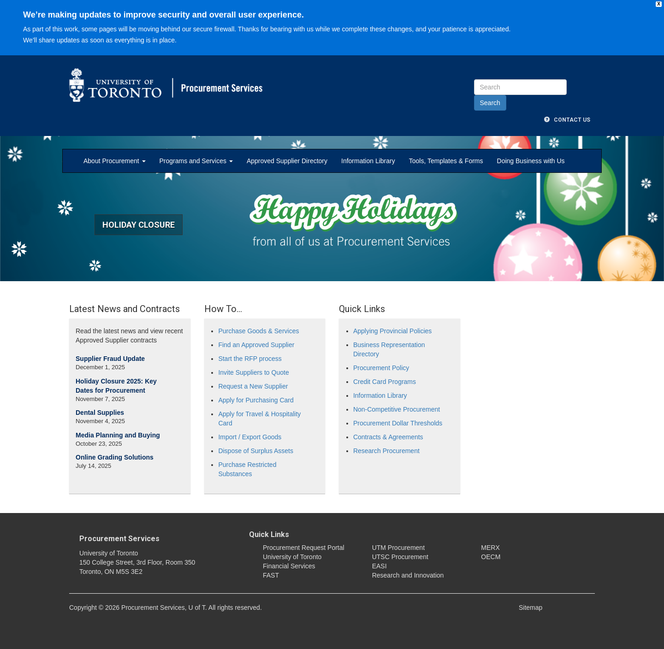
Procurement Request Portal (303, 547)
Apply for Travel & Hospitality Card (259, 418)
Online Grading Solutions (115, 457)
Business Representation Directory (389, 349)
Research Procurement (386, 450)
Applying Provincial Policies (392, 331)
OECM (490, 556)
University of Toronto (292, 556)
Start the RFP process (249, 358)
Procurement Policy (381, 368)
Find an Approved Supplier (256, 344)
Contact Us (567, 120)
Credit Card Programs (384, 381)
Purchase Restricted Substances (247, 469)
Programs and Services (196, 161)
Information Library (368, 161)
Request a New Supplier (253, 386)
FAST (271, 575)
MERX (490, 547)
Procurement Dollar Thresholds (398, 423)
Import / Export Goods (249, 437)
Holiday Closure (138, 225)
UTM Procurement (398, 547)
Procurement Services (119, 538)
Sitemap (530, 607)
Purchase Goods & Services (258, 331)
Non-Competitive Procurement (396, 409)
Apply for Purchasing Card (255, 400)
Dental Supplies (100, 412)
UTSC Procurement (400, 556)
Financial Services (289, 566)
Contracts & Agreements (388, 437)
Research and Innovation (408, 575)
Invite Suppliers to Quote (253, 372)
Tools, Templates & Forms (446, 161)
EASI (379, 566)
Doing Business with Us (531, 161)
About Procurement (114, 161)
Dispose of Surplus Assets (255, 450)
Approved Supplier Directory (287, 161)
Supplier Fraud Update (110, 358)
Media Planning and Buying (118, 435)
